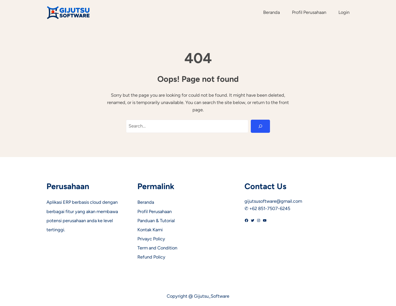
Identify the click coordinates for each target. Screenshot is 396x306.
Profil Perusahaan (154, 211)
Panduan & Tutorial (156, 220)
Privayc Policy (151, 239)
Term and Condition (157, 248)
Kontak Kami (150, 230)
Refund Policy (151, 257)
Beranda (145, 202)
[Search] (260, 126)
